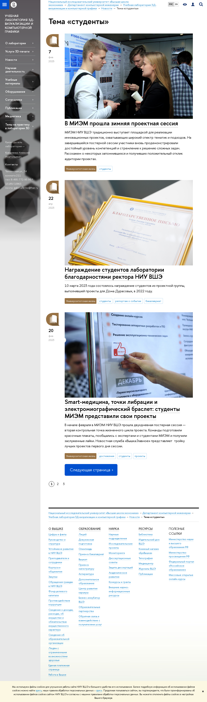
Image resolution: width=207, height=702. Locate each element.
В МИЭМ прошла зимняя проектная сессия (121, 123)
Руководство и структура (57, 541)
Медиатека (13, 116)
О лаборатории (15, 43)
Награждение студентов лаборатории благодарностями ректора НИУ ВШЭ (114, 273)
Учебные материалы (12, 81)
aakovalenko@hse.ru (26, 188)
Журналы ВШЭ (147, 568)
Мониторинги (117, 553)
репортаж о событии (128, 301)
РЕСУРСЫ (146, 529)
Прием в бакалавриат (91, 554)
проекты (140, 456)
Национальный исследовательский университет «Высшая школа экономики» (94, 513)
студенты (105, 169)
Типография (146, 558)
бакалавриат (153, 301)
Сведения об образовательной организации (59, 639)
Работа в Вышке (57, 674)
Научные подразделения (118, 536)
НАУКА (114, 529)
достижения (106, 456)
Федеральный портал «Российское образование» (181, 565)
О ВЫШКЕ (56, 529)
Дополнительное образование (89, 581)
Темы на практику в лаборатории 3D (17, 126)
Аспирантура (86, 574)
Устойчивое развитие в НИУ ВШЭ (61, 551)
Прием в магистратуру (86, 567)
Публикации (13, 108)
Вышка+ (83, 559)
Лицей (83, 534)
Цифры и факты (58, 534)
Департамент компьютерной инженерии (167, 513)
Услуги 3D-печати (17, 51)
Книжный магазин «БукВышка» (149, 551)
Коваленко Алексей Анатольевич (17, 155)
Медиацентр (146, 563)
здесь (39, 690)
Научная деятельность (15, 69)
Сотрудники (13, 100)
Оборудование (15, 91)
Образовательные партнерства (89, 609)
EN (176, 4)
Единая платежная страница (59, 667)
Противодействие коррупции (59, 602)
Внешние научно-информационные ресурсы (119, 591)
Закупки (53, 576)
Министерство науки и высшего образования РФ (181, 543)
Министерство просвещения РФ (179, 554)
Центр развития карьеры (88, 590)
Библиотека (145, 534)
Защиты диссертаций (121, 567)
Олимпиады (85, 549)
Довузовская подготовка (86, 541)
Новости (11, 60)
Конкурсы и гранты (120, 582)
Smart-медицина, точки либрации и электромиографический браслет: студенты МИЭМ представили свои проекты (122, 409)
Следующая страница (91, 470)
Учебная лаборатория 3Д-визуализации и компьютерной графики (87, 517)
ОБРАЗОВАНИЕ (90, 529)
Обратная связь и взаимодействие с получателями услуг (90, 620)
